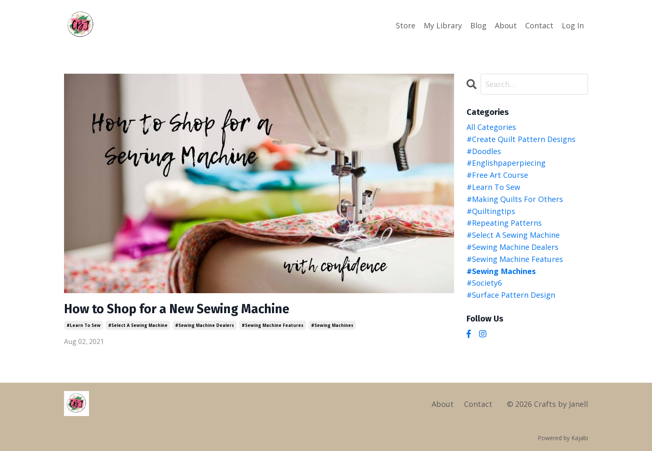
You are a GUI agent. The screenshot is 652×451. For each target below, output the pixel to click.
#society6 (484, 283)
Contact (539, 25)
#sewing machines (332, 325)
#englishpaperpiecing (506, 163)
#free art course (497, 175)
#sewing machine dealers (204, 325)
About (506, 25)
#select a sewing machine (138, 325)
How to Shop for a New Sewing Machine (176, 308)
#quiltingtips (491, 211)
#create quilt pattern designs (521, 139)
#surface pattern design (511, 295)
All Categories (491, 127)
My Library (443, 25)
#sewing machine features (273, 325)
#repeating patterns (504, 223)
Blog (478, 25)
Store (405, 25)
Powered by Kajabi (563, 438)
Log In (573, 25)
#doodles (484, 151)
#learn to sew (84, 325)
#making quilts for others (515, 199)
